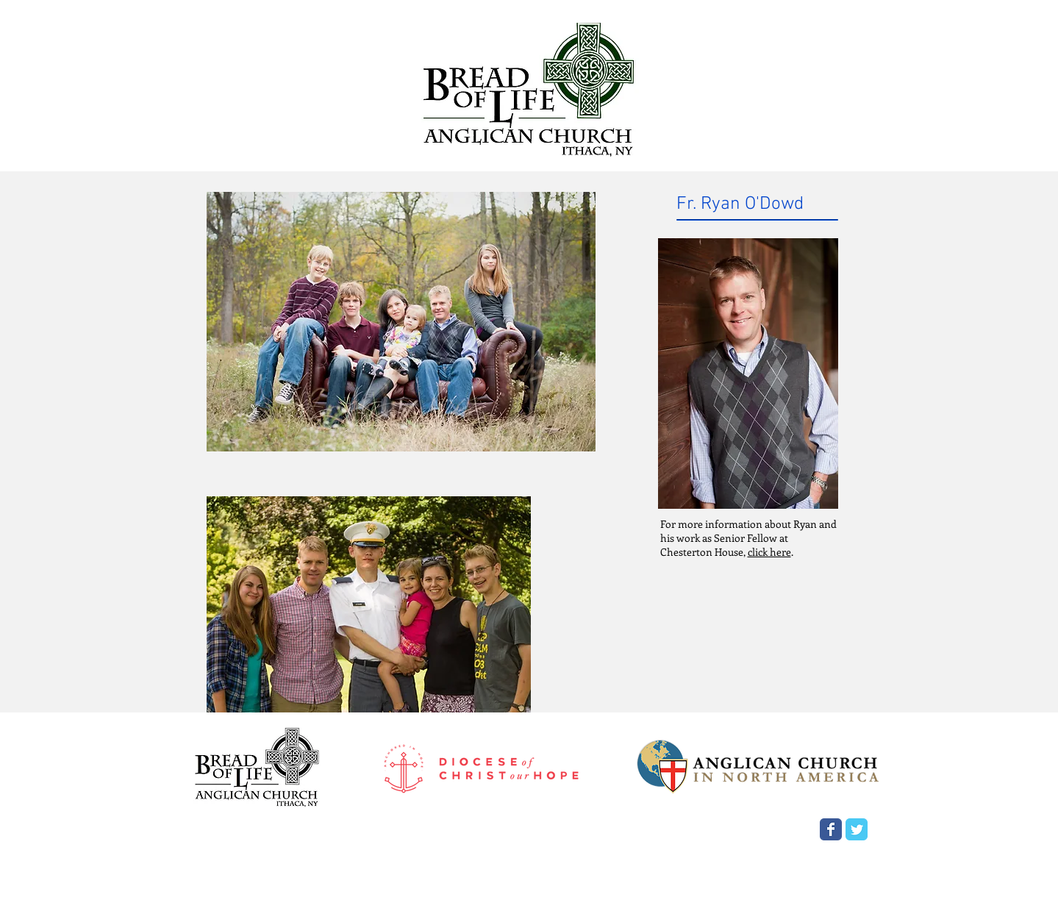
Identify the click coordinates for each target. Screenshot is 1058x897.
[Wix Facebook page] (831, 829)
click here (769, 552)
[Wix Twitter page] (857, 829)
